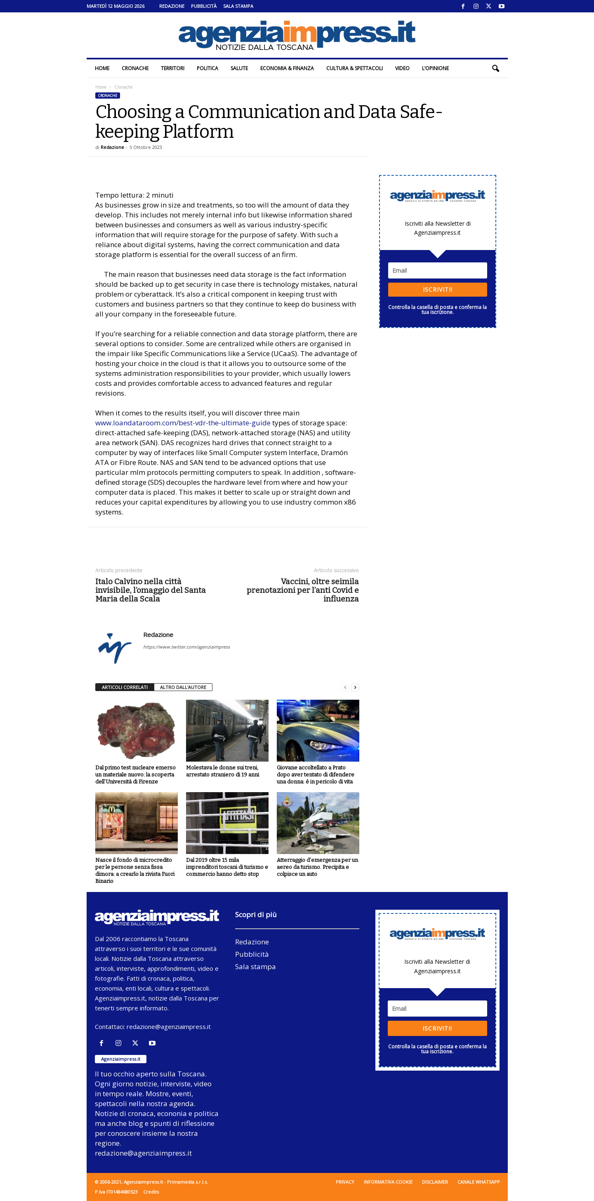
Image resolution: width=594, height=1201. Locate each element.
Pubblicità (204, 6)
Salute (239, 68)
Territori (172, 68)
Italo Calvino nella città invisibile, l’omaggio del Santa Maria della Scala (150, 590)
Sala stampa (238, 6)
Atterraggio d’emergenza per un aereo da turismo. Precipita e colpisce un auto (317, 867)
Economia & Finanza (287, 68)
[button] (495, 68)
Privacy (345, 1182)
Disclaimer (435, 1182)
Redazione (171, 6)
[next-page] (355, 687)
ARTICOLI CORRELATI (125, 687)
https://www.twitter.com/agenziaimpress (186, 647)
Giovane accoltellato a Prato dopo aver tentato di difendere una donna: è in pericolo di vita (315, 774)
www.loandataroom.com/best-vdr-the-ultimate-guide (183, 422)
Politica (207, 68)
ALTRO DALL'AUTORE (183, 687)
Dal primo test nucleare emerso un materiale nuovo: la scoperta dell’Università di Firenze (135, 774)
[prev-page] (345, 687)
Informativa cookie (388, 1182)
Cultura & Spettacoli (354, 68)
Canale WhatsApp (478, 1182)
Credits (151, 1192)
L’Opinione (435, 68)
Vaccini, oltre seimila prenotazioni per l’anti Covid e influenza (303, 590)
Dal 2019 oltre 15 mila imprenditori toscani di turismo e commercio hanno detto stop (227, 867)
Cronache (135, 68)
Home (102, 68)
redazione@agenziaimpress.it (169, 1026)
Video (402, 68)
